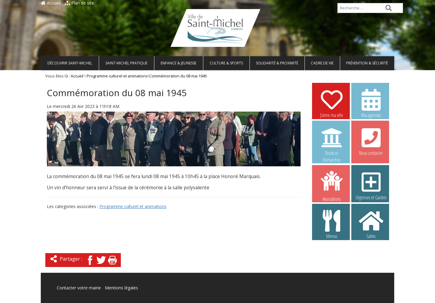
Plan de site (79, 3)
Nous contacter (371, 140)
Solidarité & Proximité (277, 63)
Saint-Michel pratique (126, 63)
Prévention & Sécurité (367, 63)
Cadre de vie (322, 63)
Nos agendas (371, 103)
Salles (371, 224)
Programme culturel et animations (117, 76)
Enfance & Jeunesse (178, 63)
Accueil (50, 3)
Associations (331, 185)
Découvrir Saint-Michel (69, 63)
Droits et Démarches (331, 141)
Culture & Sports (226, 63)
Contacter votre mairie (79, 288)
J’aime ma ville (331, 103)
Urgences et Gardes (371, 185)
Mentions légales (121, 288)
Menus (331, 224)
